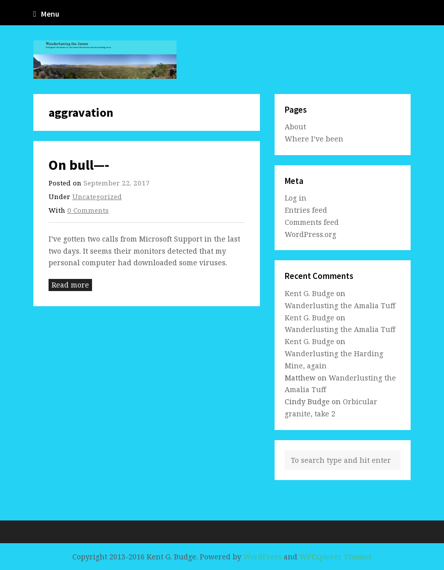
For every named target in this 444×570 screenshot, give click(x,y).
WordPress (262, 556)
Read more (70, 285)
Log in (295, 198)
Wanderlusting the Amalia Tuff (340, 305)
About (295, 126)
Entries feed (306, 210)
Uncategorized (97, 196)
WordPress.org (310, 234)
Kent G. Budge (309, 293)
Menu (46, 14)
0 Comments (88, 210)
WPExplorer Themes (335, 556)
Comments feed (312, 222)
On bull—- (79, 165)
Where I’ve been (314, 139)
